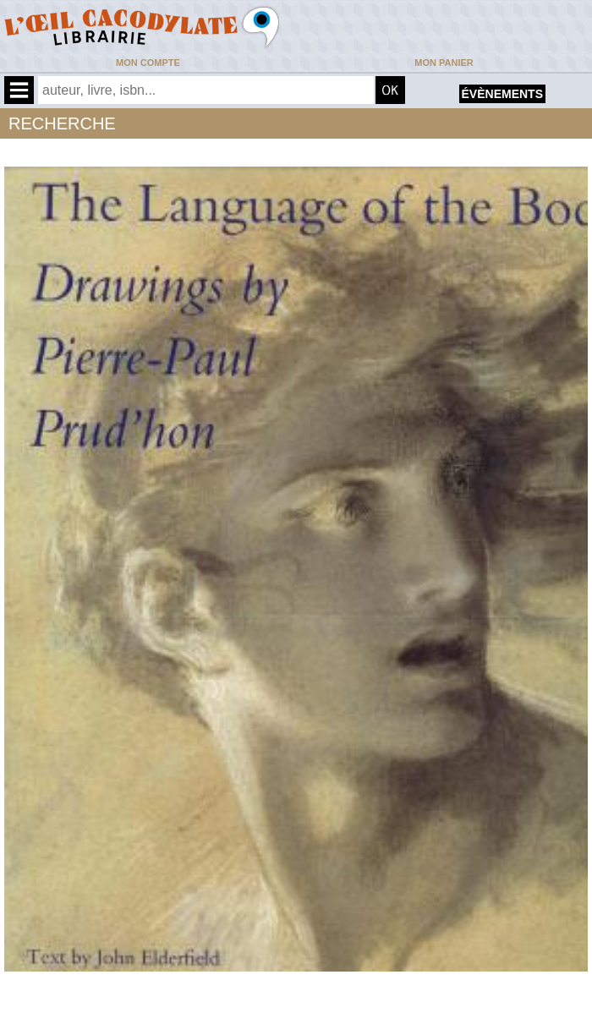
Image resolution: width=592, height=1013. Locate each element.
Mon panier (443, 62)
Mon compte (148, 62)
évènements (502, 94)
